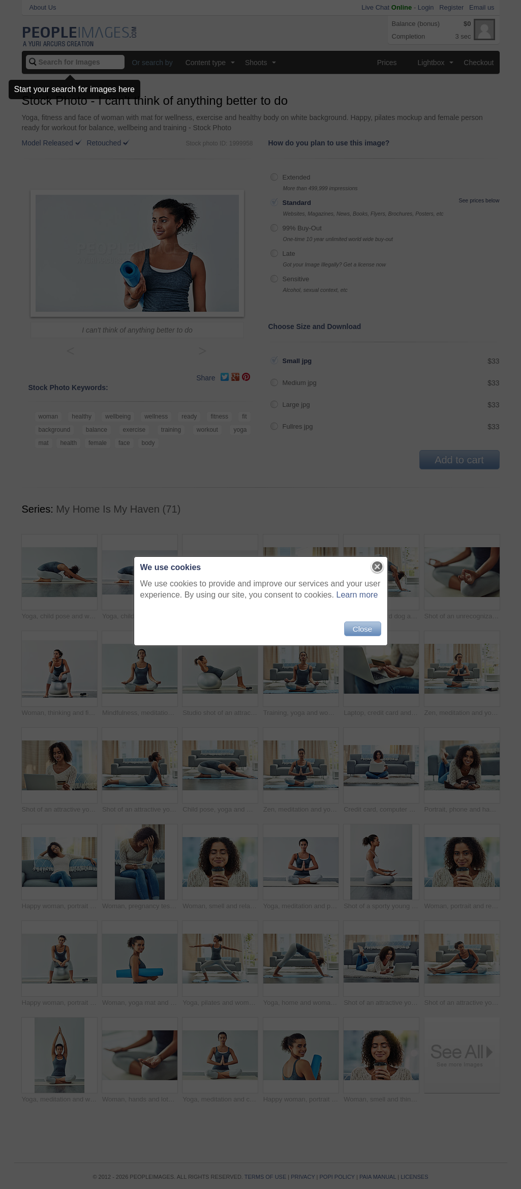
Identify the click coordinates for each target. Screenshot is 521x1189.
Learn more (357, 594)
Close (362, 629)
